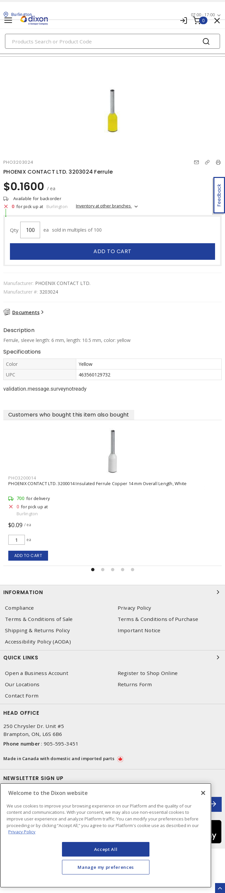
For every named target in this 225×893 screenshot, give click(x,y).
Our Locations (22, 684)
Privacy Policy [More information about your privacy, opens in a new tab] (21, 832)
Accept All (106, 849)
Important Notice (139, 630)
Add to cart (112, 251)
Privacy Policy (134, 608)
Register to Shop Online (148, 673)
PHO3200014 (22, 478)
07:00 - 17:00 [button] (203, 15)
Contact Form (21, 696)
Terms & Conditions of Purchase (158, 619)
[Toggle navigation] (8, 20)
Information (112, 592)
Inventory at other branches (104, 206)
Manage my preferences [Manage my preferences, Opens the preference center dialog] (106, 867)
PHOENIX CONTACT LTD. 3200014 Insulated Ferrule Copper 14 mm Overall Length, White (97, 483)
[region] (105, 835)
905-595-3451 (61, 743)
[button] (92, 569)
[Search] (112, 41)
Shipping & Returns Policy (37, 630)
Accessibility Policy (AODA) (38, 642)
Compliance (19, 608)
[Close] (203, 793)
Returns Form (135, 684)
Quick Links (112, 657)
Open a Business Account (36, 673)
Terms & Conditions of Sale (39, 619)
